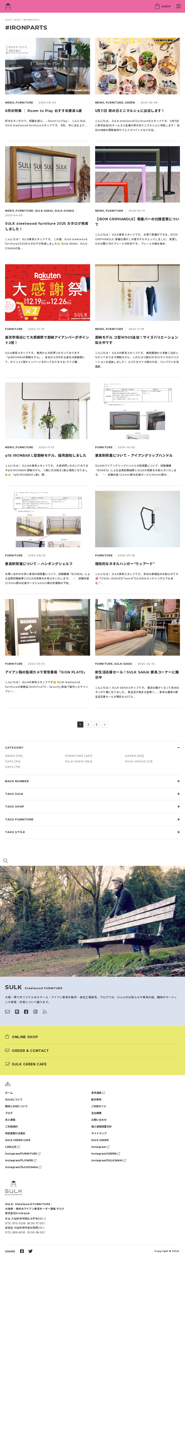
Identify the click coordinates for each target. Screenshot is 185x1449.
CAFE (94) (13, 761)
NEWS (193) (14, 755)
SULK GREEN (100, 1140)
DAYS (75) (12, 766)
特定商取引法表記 (15, 1133)
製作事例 (96, 1099)
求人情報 (10, 1119)
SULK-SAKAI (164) (78, 761)
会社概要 (96, 1113)
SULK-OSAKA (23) (139, 761)
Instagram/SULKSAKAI (108, 1160)
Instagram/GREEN (105, 1153)
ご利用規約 (11, 1126)
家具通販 (98, 1092)
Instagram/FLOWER (20, 1160)
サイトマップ (99, 1133)
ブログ (9, 1113)
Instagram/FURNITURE (22, 1153)
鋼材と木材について (16, 1106)
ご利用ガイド (98, 1106)
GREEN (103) (134, 755)
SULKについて (14, 1099)
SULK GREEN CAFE (17, 1140)
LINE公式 (12, 1146)
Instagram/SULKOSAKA (23, 1167)
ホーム (9, 1092)
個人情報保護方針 (101, 1126)
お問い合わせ (99, 1119)
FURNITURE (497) (78, 755)
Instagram (100, 1146)
